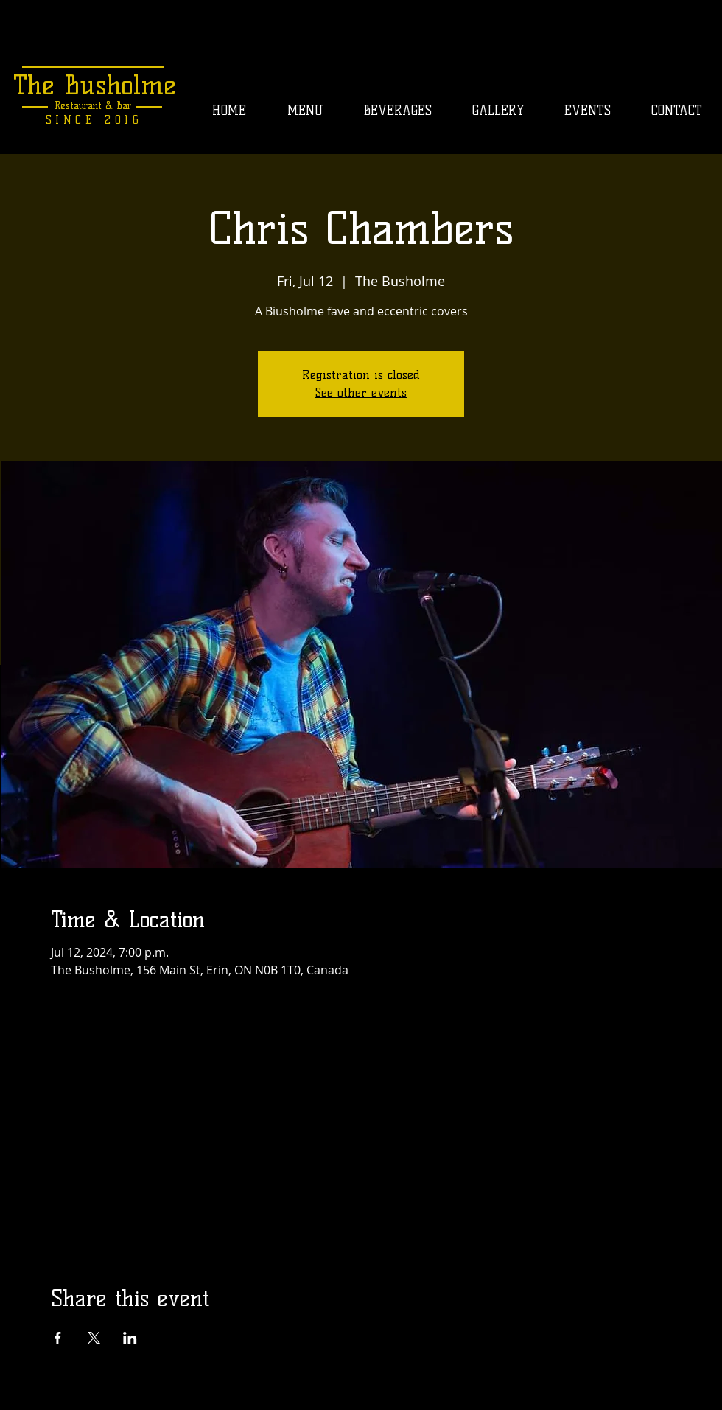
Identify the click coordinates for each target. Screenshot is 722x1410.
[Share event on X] (94, 1338)
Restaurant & (84, 105)
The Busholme (94, 85)
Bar (122, 105)
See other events (361, 392)
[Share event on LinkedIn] (130, 1338)
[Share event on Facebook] (58, 1338)
